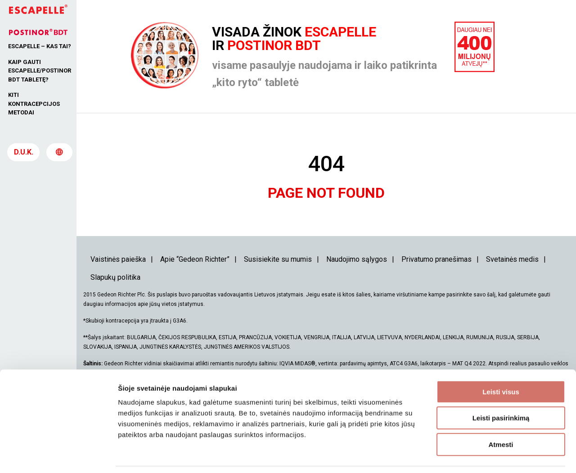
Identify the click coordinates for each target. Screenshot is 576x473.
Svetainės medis (512, 259)
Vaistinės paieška (118, 259)
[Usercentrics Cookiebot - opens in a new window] (58, 455)
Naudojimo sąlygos (356, 259)
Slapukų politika (115, 277)
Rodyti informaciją (461, 455)
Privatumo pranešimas (436, 259)
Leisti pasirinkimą (501, 389)
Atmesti (500, 415)
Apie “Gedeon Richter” (195, 259)
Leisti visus (500, 363)
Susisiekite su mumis (278, 259)
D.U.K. (23, 155)
